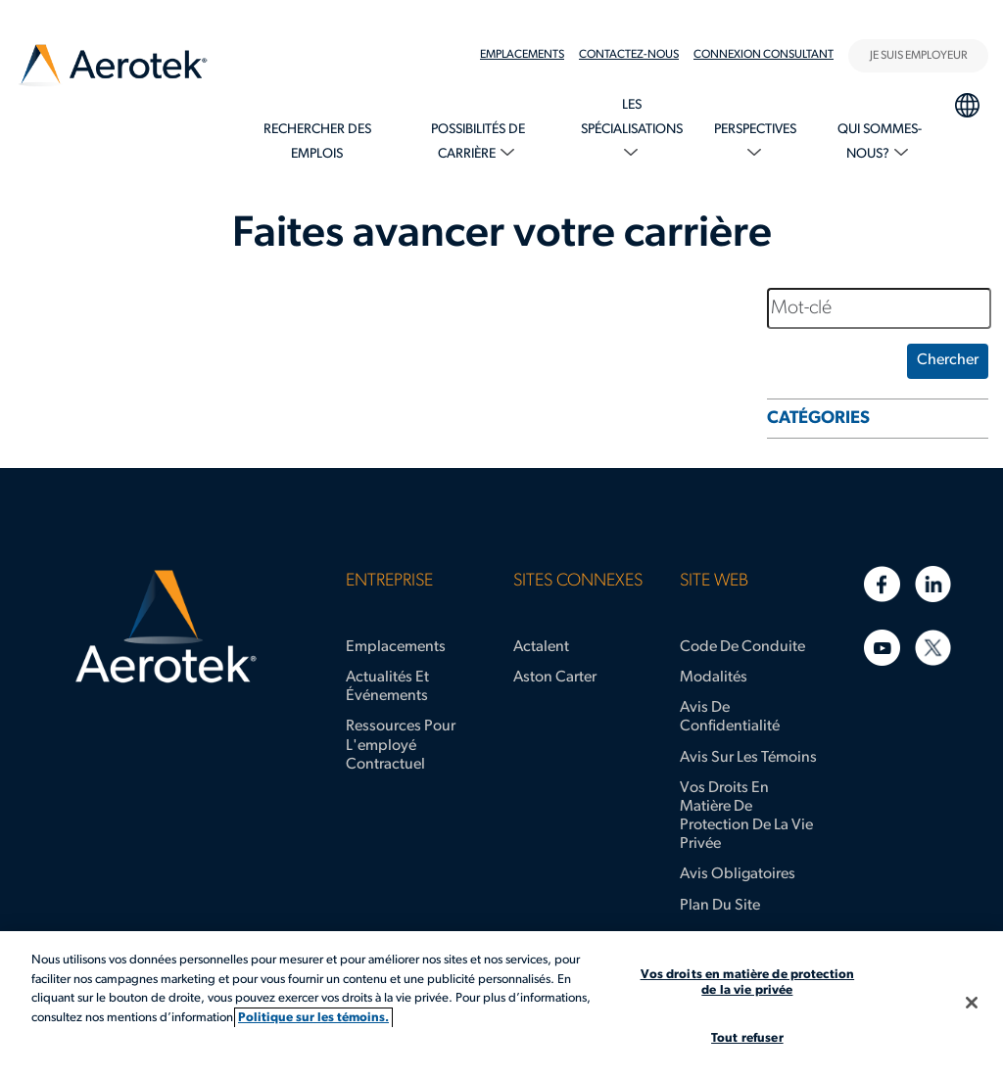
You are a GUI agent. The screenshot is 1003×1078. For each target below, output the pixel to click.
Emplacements (522, 55)
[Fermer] (971, 1002)
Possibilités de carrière (478, 142)
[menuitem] (529, 55)
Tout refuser (747, 1038)
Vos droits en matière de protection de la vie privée (746, 816)
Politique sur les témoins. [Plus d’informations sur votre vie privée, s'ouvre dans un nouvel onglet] (313, 1017)
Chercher (948, 360)
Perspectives (755, 129)
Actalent (541, 647)
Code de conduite (742, 647)
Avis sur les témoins (748, 758)
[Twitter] (933, 648)
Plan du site (720, 906)
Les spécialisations (632, 117)
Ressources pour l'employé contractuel (400, 745)
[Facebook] (882, 584)
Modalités (713, 677)
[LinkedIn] (933, 584)
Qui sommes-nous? (879, 142)
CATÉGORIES (818, 418)
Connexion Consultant (763, 55)
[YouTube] (882, 648)
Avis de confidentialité (730, 717)
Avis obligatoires (737, 874)
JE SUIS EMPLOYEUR (918, 56)
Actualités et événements (387, 687)
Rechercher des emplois (317, 142)
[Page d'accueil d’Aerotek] (165, 626)
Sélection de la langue (966, 102)
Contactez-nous (629, 55)
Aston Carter (555, 677)
